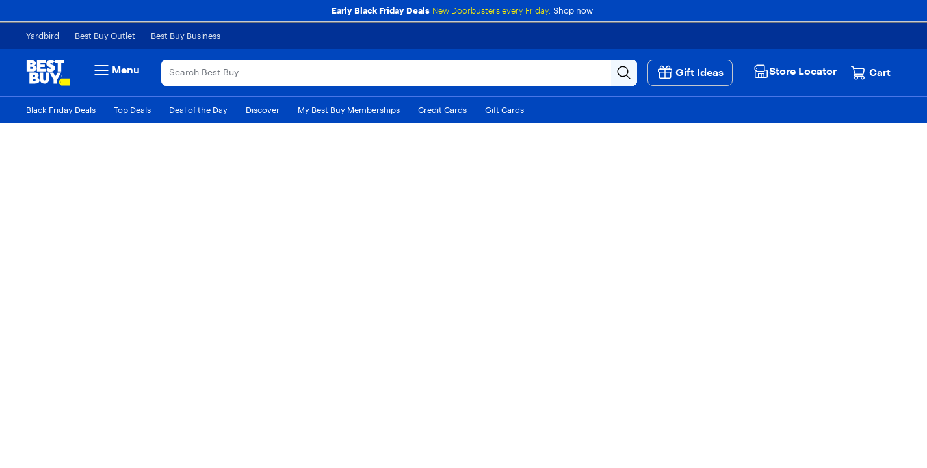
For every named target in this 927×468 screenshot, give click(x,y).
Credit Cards (442, 110)
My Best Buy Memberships (349, 110)
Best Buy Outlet (105, 36)
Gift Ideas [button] (690, 72)
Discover (263, 110)
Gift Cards (504, 110)
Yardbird (42, 36)
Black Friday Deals (61, 110)
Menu (115, 70)
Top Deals (132, 110)
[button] (796, 71)
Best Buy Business (185, 36)
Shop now (573, 10)
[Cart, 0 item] (870, 73)
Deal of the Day (198, 110)
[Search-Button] (624, 73)
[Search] (386, 73)
